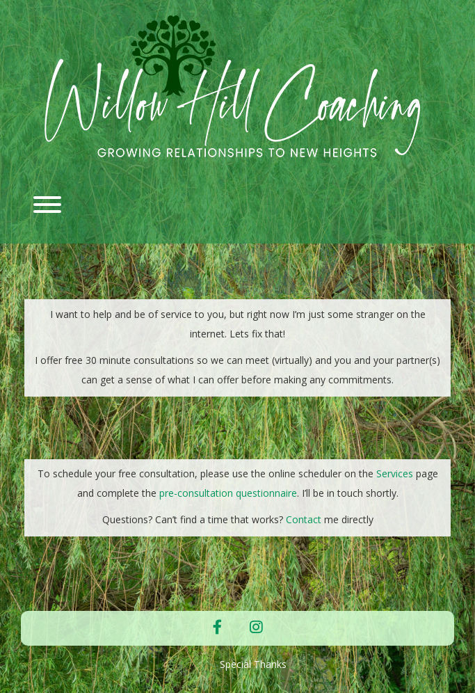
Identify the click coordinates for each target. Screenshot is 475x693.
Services (394, 473)
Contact (305, 519)
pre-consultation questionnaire (228, 493)
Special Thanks (253, 664)
